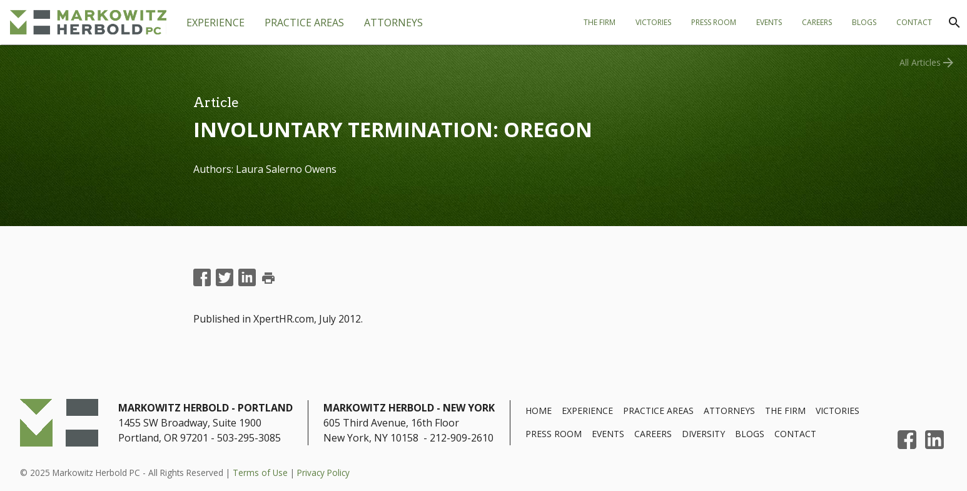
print (268, 278)
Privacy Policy (323, 472)
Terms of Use (260, 472)
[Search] (954, 22)
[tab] (304, 22)
